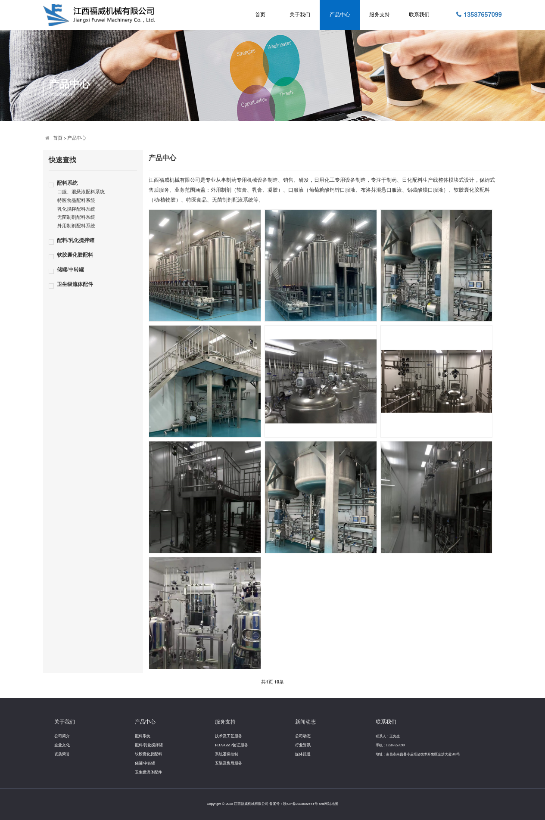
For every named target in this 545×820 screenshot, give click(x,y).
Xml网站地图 (328, 804)
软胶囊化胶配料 (75, 255)
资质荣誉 (62, 754)
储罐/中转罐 (70, 269)
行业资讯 (303, 745)
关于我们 (300, 14)
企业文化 (62, 745)
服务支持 (379, 14)
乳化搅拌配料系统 (76, 209)
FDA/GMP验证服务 (231, 745)
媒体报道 (303, 754)
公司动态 (303, 736)
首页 (260, 14)
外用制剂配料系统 (76, 226)
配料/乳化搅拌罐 (75, 240)
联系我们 (419, 14)
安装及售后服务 (228, 763)
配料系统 (67, 183)
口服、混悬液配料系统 (81, 192)
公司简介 (62, 736)
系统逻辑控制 (226, 754)
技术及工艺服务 (228, 736)
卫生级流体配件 (75, 284)
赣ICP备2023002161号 (300, 804)
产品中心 (340, 14)
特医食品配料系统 (76, 201)
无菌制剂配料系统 (76, 217)
